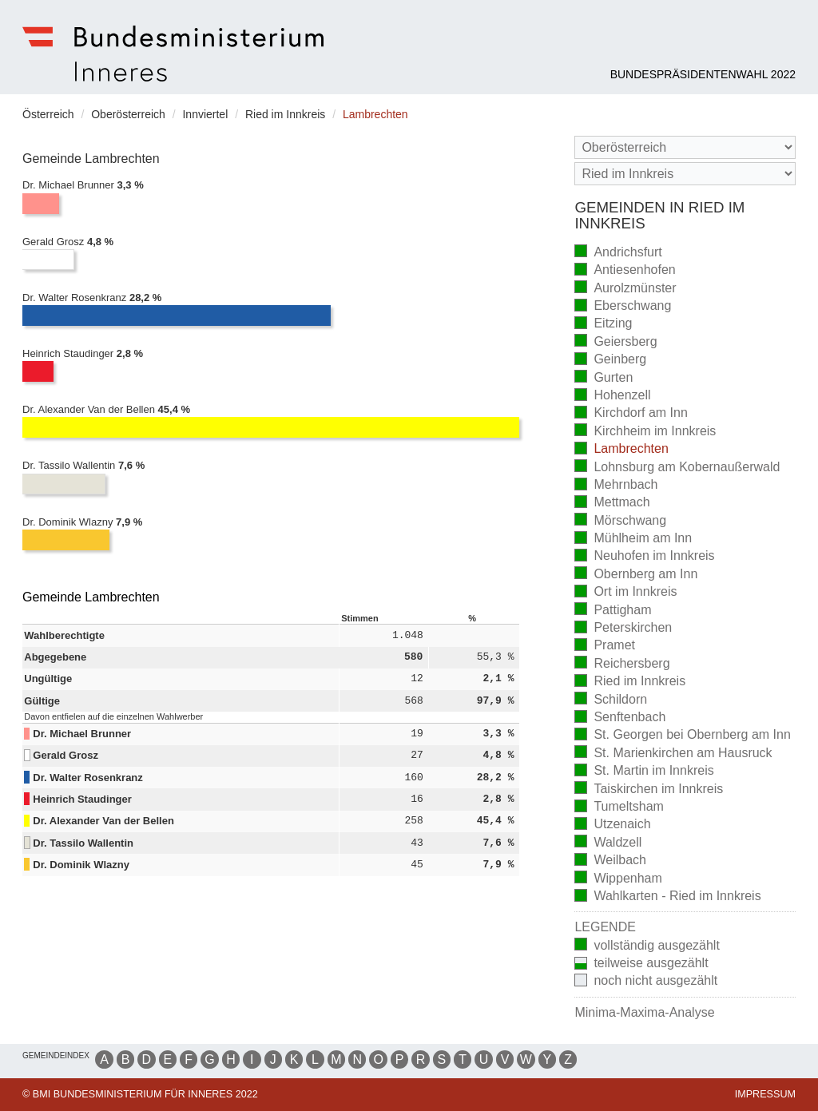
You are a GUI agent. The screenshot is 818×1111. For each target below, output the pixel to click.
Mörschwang (620, 521)
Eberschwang (622, 307)
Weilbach (610, 861)
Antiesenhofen (624, 271)
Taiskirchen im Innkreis (648, 789)
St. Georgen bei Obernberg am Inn (682, 736)
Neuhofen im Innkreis (644, 557)
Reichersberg (621, 664)
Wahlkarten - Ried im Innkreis (667, 897)
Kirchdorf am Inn (630, 414)
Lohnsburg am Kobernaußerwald (677, 467)
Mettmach (611, 503)
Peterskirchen (623, 629)
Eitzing (603, 324)
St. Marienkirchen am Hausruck (673, 753)
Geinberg (610, 360)
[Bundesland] (685, 147)
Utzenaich (612, 825)
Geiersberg (615, 342)
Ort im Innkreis (625, 593)
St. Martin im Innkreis (643, 772)
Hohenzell (612, 396)
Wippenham (617, 879)
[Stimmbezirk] (685, 173)
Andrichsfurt (617, 252)
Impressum (765, 1094)
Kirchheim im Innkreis (645, 431)
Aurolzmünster (625, 288)
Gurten (603, 378)
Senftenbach (619, 718)
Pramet (604, 646)
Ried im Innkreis (629, 682)
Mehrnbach (615, 486)
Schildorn (610, 700)
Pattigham (612, 610)
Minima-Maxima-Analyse (644, 1012)
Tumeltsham (618, 808)
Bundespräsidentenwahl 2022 (703, 74)
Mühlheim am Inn (633, 539)
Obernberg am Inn (635, 574)
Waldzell (607, 843)
